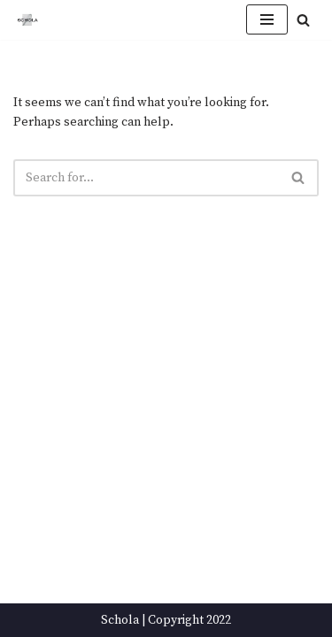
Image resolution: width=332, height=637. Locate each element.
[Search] (303, 20)
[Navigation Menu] (267, 19)
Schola (120, 620)
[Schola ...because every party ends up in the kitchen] (27, 19)
